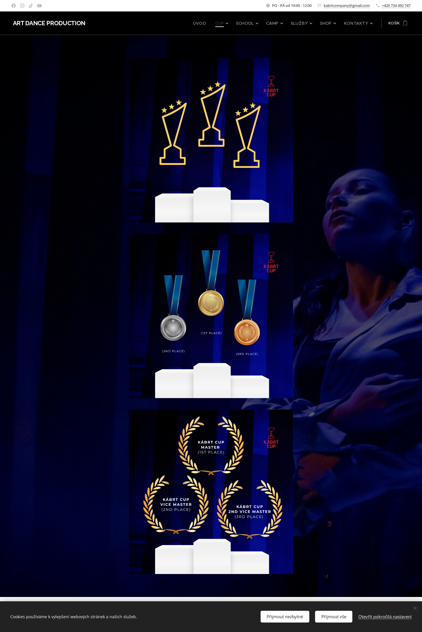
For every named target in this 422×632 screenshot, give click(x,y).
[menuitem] (211, 23)
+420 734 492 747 (396, 5)
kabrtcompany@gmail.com (347, 5)
